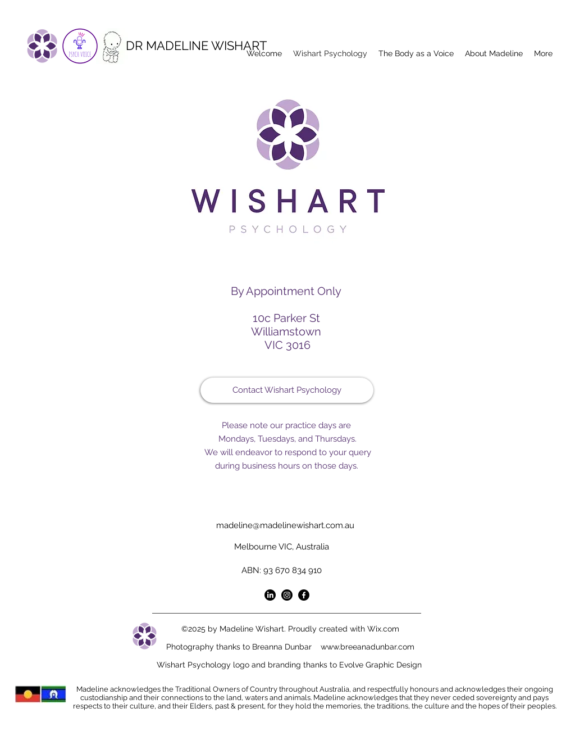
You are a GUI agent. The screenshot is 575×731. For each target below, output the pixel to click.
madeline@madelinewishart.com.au (285, 525)
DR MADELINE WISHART (196, 45)
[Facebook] (303, 595)
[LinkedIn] (270, 595)
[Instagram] (287, 595)
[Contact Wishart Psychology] (286, 390)
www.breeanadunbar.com (367, 646)
